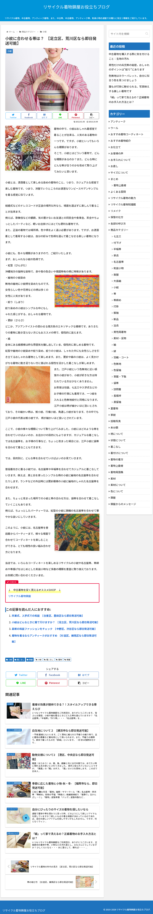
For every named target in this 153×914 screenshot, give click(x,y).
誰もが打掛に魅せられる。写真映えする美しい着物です (129, 89)
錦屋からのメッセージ (123, 504)
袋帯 (116, 383)
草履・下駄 (120, 376)
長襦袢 (117, 395)
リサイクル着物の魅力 (123, 198)
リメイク (116, 211)
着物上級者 (120, 185)
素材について (118, 485)
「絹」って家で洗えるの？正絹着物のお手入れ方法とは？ (129, 99)
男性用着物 (120, 332)
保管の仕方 (117, 217)
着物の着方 (117, 459)
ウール (114, 128)
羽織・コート (121, 357)
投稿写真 (116, 421)
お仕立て (116, 147)
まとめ (114, 179)
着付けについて (119, 453)
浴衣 (116, 325)
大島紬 (117, 281)
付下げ (117, 243)
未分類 (114, 427)
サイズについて (119, 172)
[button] (146, 33)
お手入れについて (121, 160)
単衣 (116, 255)
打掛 (116, 306)
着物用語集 (117, 472)
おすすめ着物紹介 (121, 140)
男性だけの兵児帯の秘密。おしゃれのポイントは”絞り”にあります (129, 67)
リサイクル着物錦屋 (19, 596)
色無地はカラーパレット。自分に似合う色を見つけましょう (129, 78)
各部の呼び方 (118, 223)
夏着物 (114, 408)
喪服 (116, 274)
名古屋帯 (119, 262)
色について (117, 491)
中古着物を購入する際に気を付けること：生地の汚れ (129, 56)
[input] (129, 33)
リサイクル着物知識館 (123, 204)
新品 (116, 319)
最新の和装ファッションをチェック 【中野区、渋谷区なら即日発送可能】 (54, 629)
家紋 (113, 415)
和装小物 (119, 268)
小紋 (9, 659)
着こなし (19, 659)
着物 (59, 659)
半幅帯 (117, 249)
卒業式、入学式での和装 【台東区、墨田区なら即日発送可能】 (48, 615)
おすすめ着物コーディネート (127, 134)
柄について (117, 434)
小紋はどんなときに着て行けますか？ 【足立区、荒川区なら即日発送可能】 (56, 622)
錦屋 (30, 659)
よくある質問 (118, 191)
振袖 (116, 313)
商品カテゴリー (119, 230)
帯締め (117, 300)
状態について (118, 440)
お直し (114, 166)
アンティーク (118, 121)
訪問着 (117, 389)
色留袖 (117, 370)
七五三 (117, 236)
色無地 (117, 364)
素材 (113, 478)
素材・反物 (120, 338)
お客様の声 (117, 153)
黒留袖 (117, 402)
